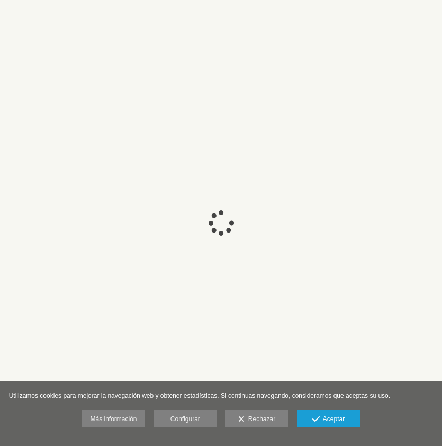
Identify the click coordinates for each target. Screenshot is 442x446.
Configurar (185, 419)
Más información (113, 419)
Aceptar (328, 419)
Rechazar (256, 419)
